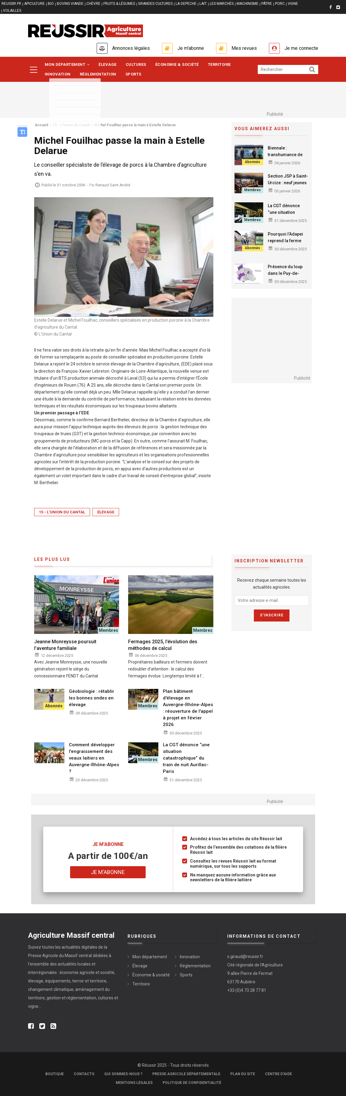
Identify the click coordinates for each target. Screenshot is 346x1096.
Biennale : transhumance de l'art (285, 155)
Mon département (67, 64)
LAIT (203, 4)
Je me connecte (301, 48)
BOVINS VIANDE (70, 4)
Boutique (54, 1074)
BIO (51, 4)
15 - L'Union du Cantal (62, 512)
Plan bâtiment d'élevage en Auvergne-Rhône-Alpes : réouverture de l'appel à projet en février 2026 (188, 708)
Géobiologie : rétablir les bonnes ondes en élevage (91, 698)
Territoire (219, 64)
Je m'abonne (190, 48)
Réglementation (98, 74)
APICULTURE (34, 4)
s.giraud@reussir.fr (245, 956)
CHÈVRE (93, 4)
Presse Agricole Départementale (186, 1074)
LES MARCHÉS (222, 4)
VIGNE (293, 4)
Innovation (58, 74)
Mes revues (244, 48)
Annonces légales (131, 48)
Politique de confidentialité (192, 1083)
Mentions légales (134, 1083)
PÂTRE (266, 4)
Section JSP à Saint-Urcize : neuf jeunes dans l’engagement (288, 183)
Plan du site (242, 1074)
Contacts (84, 1074)
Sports (133, 74)
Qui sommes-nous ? (123, 1074)
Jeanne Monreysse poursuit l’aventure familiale (65, 645)
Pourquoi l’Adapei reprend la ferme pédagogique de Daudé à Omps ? (285, 244)
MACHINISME (247, 4)
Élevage (108, 64)
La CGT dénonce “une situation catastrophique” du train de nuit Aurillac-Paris (186, 758)
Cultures (136, 64)
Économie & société (177, 64)
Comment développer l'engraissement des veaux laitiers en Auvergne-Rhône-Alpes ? (94, 758)
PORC (280, 4)
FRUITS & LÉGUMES (119, 4)
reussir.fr (11, 4)
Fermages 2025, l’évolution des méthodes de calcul (162, 645)
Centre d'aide (278, 1074)
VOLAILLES (12, 10)
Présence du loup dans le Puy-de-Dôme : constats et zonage (286, 276)
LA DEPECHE (186, 4)
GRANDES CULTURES (155, 4)
